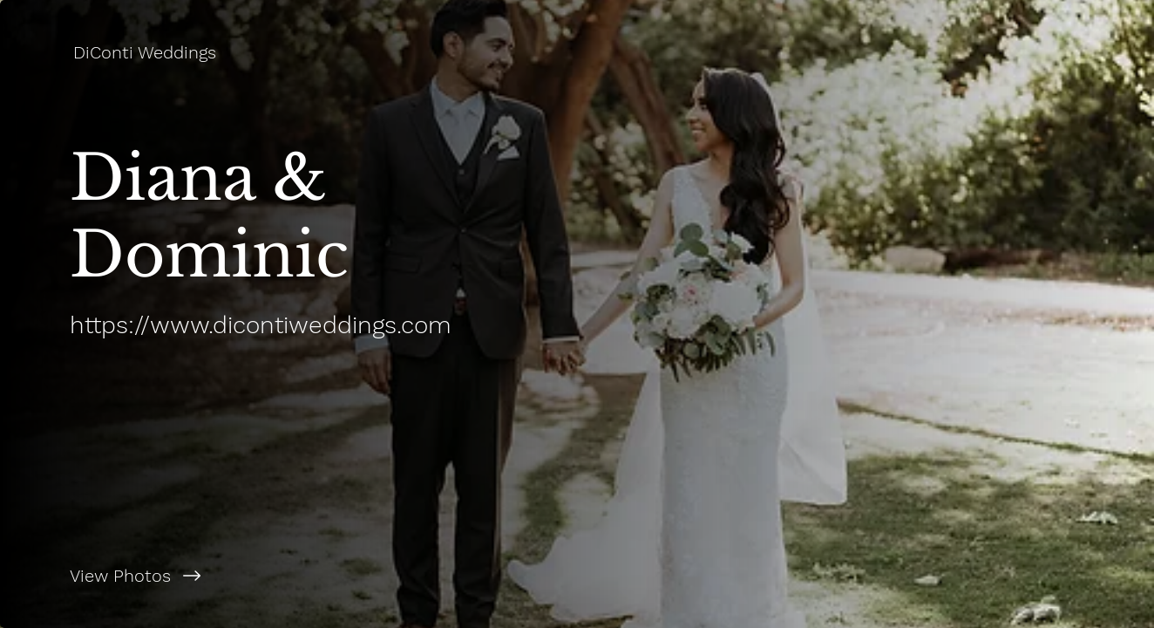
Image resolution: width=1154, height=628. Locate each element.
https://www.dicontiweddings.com (260, 325)
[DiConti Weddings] (146, 52)
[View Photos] (288, 576)
